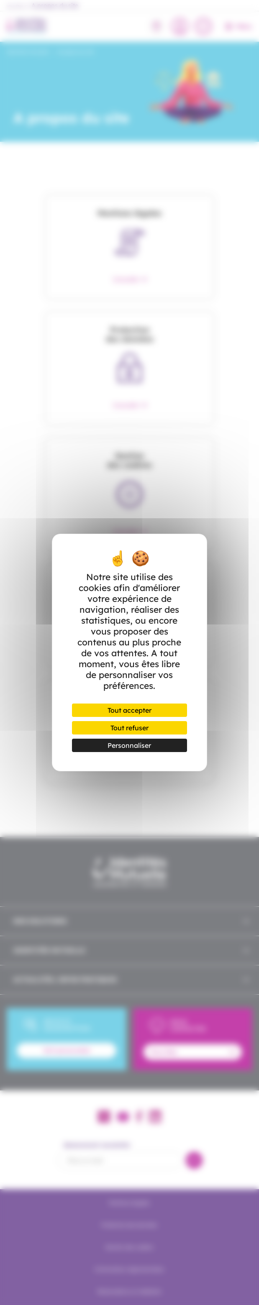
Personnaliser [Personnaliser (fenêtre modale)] (129, 745)
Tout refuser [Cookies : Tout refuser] (129, 728)
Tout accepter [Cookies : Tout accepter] (129, 710)
